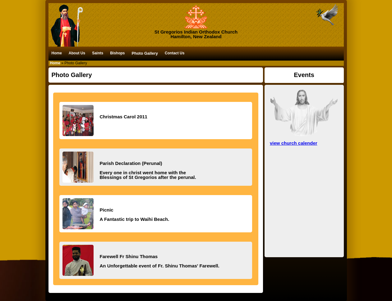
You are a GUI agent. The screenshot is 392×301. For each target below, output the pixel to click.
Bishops (117, 53)
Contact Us (174, 53)
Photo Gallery (145, 53)
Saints (97, 53)
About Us (77, 53)
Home (57, 53)
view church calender (293, 143)
